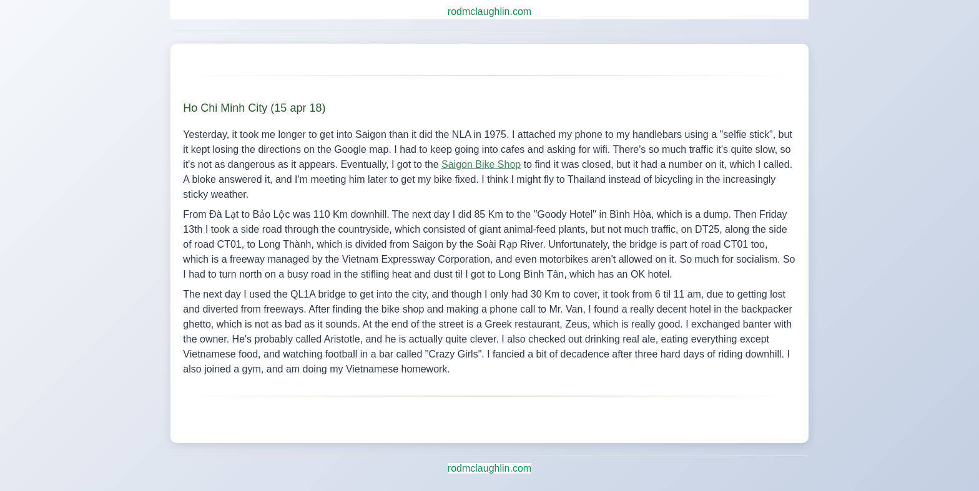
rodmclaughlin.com (489, 11)
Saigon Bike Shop (481, 164)
